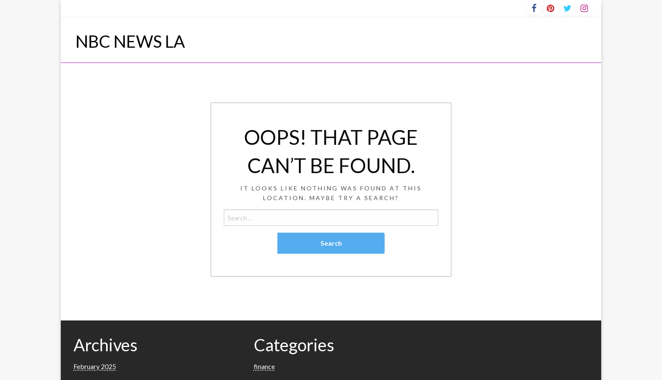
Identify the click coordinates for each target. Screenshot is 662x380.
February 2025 (94, 366)
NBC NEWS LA (130, 41)
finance (264, 366)
